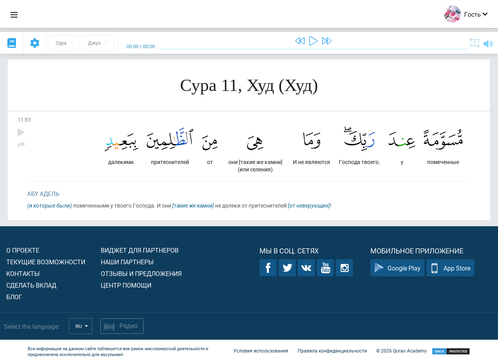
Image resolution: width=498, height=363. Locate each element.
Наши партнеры (127, 262)
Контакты (23, 273)
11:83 (24, 119)
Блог (14, 297)
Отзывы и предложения (141, 273)
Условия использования (260, 350)
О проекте (22, 250)
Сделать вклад (31, 285)
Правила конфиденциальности (332, 350)
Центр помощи (126, 285)
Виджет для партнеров (140, 250)
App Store (450, 268)
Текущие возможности (45, 262)
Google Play (397, 268)
